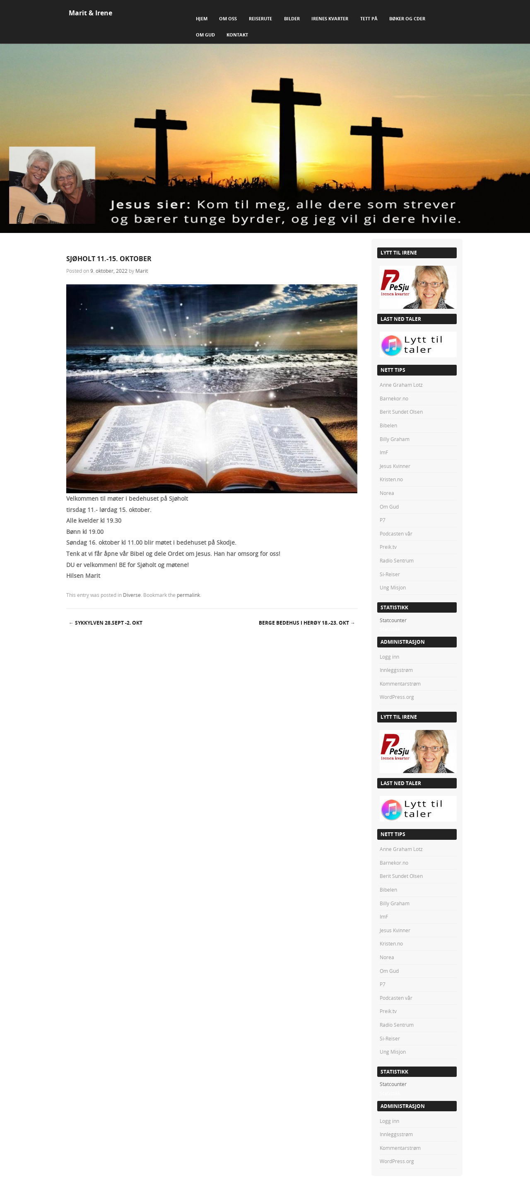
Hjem (201, 18)
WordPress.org (397, 696)
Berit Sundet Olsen (401, 411)
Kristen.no (391, 479)
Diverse (132, 595)
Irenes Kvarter (329, 18)
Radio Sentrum (397, 560)
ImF (384, 452)
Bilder (292, 18)
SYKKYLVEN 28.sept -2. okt (105, 622)
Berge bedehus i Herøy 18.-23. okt (307, 622)
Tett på (369, 18)
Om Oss (228, 18)
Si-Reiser (390, 574)
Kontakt (237, 35)
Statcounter (393, 620)
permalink (188, 595)
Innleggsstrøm (396, 670)
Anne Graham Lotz (401, 384)
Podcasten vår (396, 533)
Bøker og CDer (407, 18)
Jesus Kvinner (395, 466)
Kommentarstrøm (400, 683)
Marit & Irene (90, 12)
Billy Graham (395, 439)
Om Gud (205, 35)
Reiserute (260, 18)
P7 (382, 519)
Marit (141, 270)
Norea (387, 493)
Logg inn (389, 656)
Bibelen (388, 425)
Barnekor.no (394, 398)
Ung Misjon (393, 587)
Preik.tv (388, 546)
